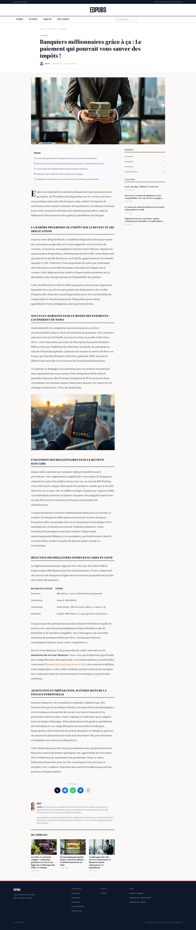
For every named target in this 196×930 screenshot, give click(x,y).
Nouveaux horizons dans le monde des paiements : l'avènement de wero (70, 163)
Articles (52, 29)
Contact (104, 893)
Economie (19, 19)
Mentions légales (136, 893)
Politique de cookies (137, 902)
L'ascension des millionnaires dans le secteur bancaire (62, 168)
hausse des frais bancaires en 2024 (66, 664)
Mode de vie (77, 911)
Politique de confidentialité (140, 897)
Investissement (63, 19)
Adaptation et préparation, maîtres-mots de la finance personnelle (67, 179)
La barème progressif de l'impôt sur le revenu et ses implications (66, 158)
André (47, 64)
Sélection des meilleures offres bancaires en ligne (59, 174)
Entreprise (33, 19)
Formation (47, 19)
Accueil (43, 29)
